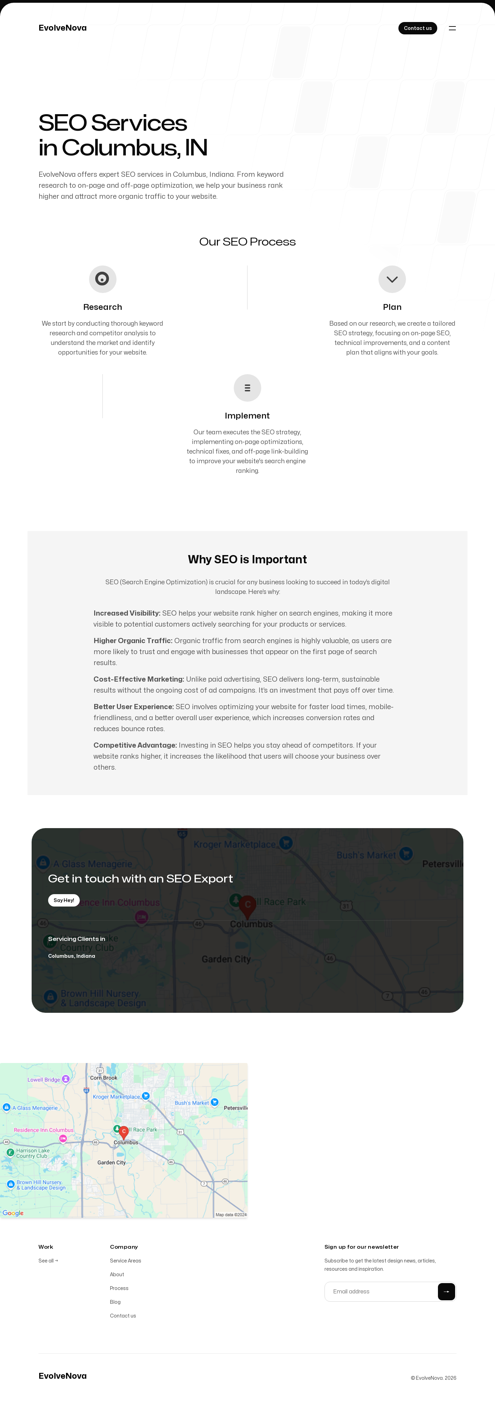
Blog (115, 1302)
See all (48, 1261)
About (117, 1274)
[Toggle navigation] (452, 28)
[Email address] (390, 1292)
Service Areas (125, 1261)
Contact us (123, 1316)
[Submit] (446, 1291)
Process (119, 1288)
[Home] (62, 28)
